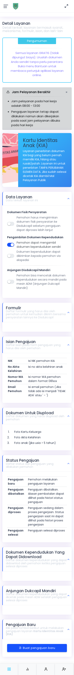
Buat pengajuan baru (37, 648)
